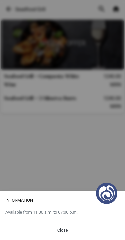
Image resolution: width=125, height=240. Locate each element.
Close (62, 230)
